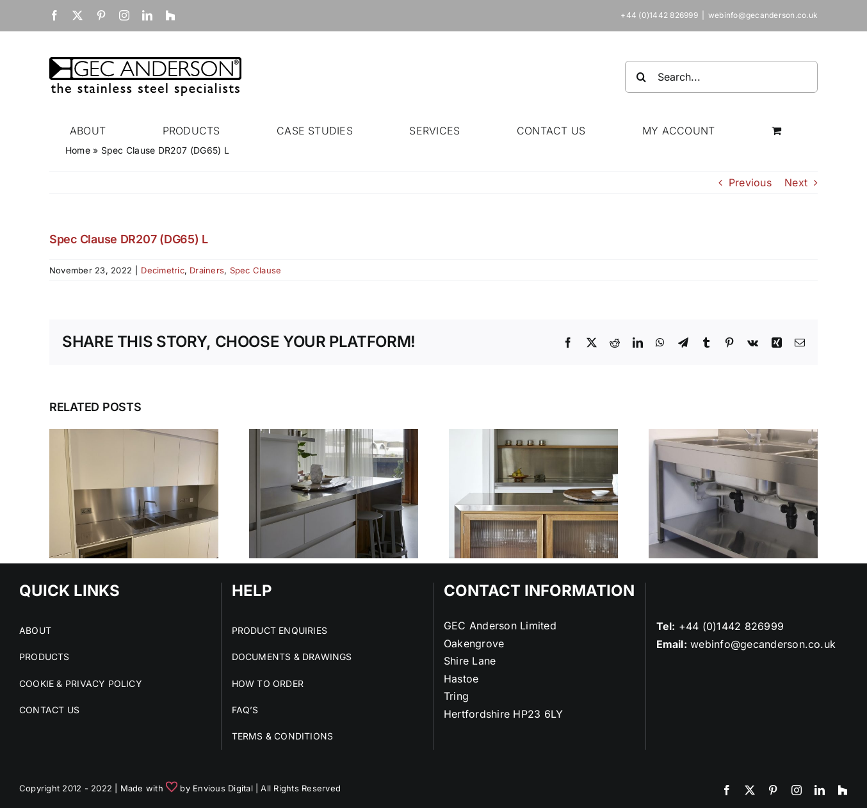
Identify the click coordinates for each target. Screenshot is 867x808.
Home (77, 150)
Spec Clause (256, 270)
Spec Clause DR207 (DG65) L (128, 239)
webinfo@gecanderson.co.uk (763, 15)
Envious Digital (223, 788)
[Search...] (721, 77)
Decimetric (162, 270)
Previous (750, 182)
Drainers (207, 270)
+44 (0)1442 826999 (731, 626)
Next (795, 182)
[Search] (641, 77)
